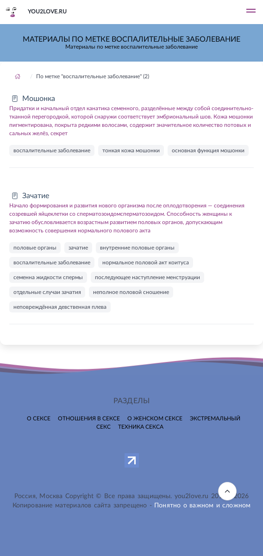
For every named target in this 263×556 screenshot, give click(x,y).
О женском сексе (154, 418)
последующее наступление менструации (147, 277)
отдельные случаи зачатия (47, 292)
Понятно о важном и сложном (202, 505)
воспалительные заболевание (51, 150)
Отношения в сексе (89, 418)
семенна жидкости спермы (48, 277)
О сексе (38, 418)
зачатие (78, 247)
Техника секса (140, 427)
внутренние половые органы (137, 247)
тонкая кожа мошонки (131, 150)
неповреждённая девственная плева (59, 307)
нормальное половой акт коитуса (145, 262)
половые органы (34, 247)
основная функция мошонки (208, 150)
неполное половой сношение (131, 292)
